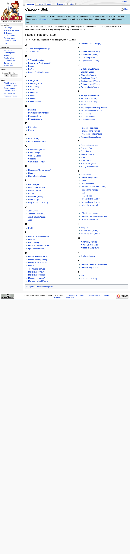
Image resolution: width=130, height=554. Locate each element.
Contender (32, 99)
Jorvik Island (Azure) (37, 217)
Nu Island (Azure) (88, 58)
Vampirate (85, 228)
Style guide (8, 33)
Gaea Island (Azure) (36, 150)
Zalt (82, 276)
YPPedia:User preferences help (94, 216)
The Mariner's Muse (36, 269)
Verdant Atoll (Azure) (89, 231)
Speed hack (86, 160)
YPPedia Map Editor (89, 267)
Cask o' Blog (33, 86)
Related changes (10, 85)
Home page (33, 173)
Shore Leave (86, 151)
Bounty (31, 66)
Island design (33, 200)
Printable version (10, 91)
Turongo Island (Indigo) (90, 202)
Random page (9, 38)
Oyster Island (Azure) (90, 87)
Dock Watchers (34, 116)
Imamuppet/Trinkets (36, 187)
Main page (8, 28)
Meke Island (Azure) (36, 272)
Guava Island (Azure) (37, 162)
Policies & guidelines (11, 30)
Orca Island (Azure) (89, 78)
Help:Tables (86, 175)
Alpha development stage (39, 49)
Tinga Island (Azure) (89, 190)
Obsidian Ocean (87, 72)
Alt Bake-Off (33, 52)
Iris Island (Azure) (35, 196)
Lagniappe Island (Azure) (39, 236)
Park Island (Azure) (89, 98)
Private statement (88, 117)
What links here (10, 83)
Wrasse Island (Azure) (90, 248)
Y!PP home (8, 50)
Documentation (9, 60)
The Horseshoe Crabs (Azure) (93, 187)
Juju (30, 220)
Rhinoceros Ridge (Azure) (91, 134)
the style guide (40, 19)
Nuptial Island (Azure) (90, 61)
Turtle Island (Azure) (89, 205)
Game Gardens (34, 156)
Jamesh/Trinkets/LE (36, 214)
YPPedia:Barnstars (36, 60)
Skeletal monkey (88, 154)
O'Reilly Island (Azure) (90, 69)
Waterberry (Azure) (89, 242)
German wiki (8, 63)
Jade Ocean (33, 211)
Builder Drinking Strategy (38, 72)
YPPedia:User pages (89, 213)
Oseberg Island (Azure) (90, 81)
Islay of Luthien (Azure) (38, 203)
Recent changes (10, 41)
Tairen (83, 181)
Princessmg (86, 114)
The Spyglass (9, 58)
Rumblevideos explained (91, 137)
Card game (33, 80)
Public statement (88, 120)
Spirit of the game (88, 163)
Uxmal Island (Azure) (89, 219)
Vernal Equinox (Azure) (90, 234)
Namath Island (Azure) (90, 52)
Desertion (32, 110)
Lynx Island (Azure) (36, 248)
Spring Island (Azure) (89, 166)
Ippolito (31, 193)
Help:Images (33, 184)
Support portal (9, 53)
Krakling (31, 228)
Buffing (31, 69)
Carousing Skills (35, 83)
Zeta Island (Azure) (89, 279)
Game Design (34, 153)
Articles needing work (44, 287)
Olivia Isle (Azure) (88, 75)
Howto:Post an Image (37, 176)
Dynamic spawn (35, 119)
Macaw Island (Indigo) (37, 260)
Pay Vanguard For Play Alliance (94, 107)
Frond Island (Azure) (37, 142)
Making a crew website (37, 263)
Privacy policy (94, 295)
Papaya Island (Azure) (90, 95)
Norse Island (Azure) (89, 55)
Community (33, 93)
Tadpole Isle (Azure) (89, 178)
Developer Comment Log (38, 113)
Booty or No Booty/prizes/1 (39, 63)
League (31, 239)
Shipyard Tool (86, 148)
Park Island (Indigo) (89, 101)
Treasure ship (86, 196)
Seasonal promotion (89, 145)
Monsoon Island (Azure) (38, 281)
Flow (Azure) (33, 138)
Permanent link (9, 93)
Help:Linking (33, 242)
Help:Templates (87, 184)
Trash (83, 193)
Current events (9, 35)
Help (126, 9)
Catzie (31, 90)
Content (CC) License (76, 295)
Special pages (9, 88)
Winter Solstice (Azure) (90, 245)
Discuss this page (44, 4)
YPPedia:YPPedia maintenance (94, 264)
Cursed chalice (34, 102)
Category (30, 287)
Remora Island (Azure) (90, 131)
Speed (83, 157)
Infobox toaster (34, 190)
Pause (83, 104)
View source (60, 4)
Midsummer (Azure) (36, 278)
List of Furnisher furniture (38, 245)
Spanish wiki (8, 65)
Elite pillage (33, 127)
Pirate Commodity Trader (91, 111)
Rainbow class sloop (89, 128)
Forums (7, 55)
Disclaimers (69, 297)
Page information (10, 96)
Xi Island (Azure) (88, 256)
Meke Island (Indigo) (36, 275)
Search (3, 69)
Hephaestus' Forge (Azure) (39, 170)
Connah (31, 96)
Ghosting (32, 159)
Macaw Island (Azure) (37, 257)
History (71, 4)
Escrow (31, 130)
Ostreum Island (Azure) (90, 84)
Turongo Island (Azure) (90, 199)
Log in (125, 1)
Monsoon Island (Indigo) (91, 44)
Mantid (31, 266)
